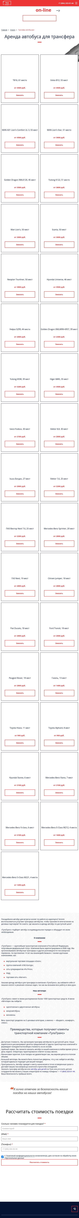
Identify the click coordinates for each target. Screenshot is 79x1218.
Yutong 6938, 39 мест (20, 379)
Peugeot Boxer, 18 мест (20, 678)
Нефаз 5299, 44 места (20, 329)
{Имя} (4, 1134)
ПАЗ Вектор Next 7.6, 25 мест (20, 528)
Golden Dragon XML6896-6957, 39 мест (59, 329)
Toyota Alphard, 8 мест (59, 727)
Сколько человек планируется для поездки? (22, 1123)
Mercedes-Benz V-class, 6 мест (20, 827)
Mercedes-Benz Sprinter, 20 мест (59, 528)
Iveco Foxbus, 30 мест (20, 429)
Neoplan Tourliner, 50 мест (19, 279)
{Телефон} (6, 1144)
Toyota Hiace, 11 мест (20, 727)
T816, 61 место (20, 80)
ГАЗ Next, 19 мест (19, 578)
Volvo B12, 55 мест (59, 80)
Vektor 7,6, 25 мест (59, 478)
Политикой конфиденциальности (20, 1155)
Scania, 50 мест (59, 229)
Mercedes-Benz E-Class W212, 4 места (59, 827)
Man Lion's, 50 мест (20, 229)
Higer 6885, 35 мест (59, 379)
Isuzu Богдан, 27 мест (20, 478)
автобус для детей (38, 1069)
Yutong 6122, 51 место (59, 179)
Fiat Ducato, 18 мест (19, 628)
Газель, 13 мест (59, 678)
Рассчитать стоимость (39, 18)
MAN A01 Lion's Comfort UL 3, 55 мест (20, 130)
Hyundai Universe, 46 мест (59, 279)
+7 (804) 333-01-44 (66, 3)
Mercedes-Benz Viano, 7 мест (59, 777)
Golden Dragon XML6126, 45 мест (20, 179)
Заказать (20, 95)
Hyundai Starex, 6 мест (20, 777)
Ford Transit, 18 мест (59, 628)
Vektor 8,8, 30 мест (59, 429)
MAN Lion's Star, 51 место (59, 130)
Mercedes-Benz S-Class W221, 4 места (20, 877)
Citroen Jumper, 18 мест (59, 578)
